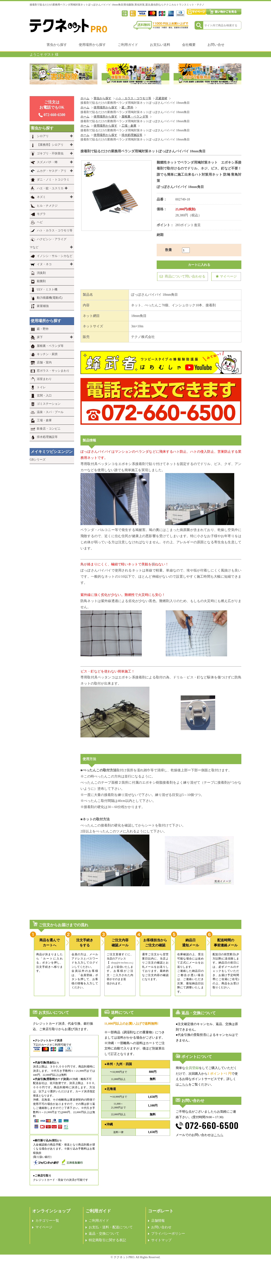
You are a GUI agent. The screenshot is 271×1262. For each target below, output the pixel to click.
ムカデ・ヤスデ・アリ (51, 170)
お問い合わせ (161, 1227)
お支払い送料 (160, 44)
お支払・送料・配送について (111, 1227)
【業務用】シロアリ (50, 144)
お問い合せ (215, 44)
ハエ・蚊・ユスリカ (50, 188)
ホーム (84, 98)
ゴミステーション (49, 403)
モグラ (41, 214)
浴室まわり (44, 379)
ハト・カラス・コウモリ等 (133, 98)
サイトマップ (161, 1240)
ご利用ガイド (128, 44)
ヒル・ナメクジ (47, 205)
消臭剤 (41, 273)
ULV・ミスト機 (47, 289)
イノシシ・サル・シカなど (54, 256)
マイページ (226, 276)
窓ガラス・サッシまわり (53, 370)
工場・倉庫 (129, 125)
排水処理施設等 (132, 135)
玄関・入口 (44, 395)
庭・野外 (127, 107)
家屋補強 (43, 306)
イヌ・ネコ (44, 264)
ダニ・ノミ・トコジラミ (53, 179)
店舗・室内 (44, 362)
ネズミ (41, 197)
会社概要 (189, 44)
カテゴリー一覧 (47, 1220)
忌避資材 (161, 98)
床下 (40, 337)
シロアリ (43, 136)
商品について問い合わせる (182, 276)
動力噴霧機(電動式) (49, 297)
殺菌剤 (41, 281)
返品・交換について (104, 1233)
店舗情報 (158, 1220)
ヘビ (40, 222)
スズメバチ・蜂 (47, 162)
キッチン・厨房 (47, 354)
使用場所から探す (92, 44)
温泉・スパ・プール (50, 412)
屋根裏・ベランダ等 (135, 116)
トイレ (41, 387)
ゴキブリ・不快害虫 (50, 153)
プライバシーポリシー (168, 1233)
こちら (183, 1084)
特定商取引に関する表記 (107, 1240)
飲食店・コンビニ (49, 428)
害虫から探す (57, 44)
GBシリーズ (38, 459)
